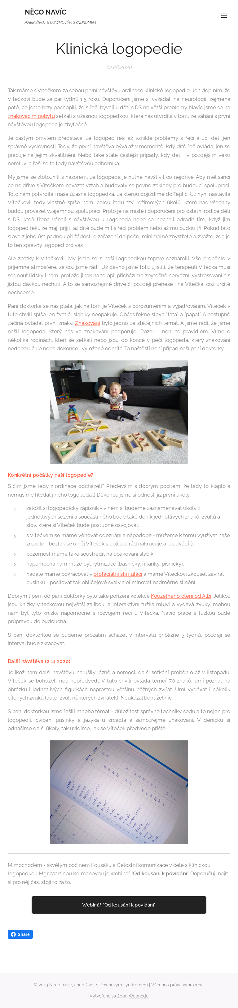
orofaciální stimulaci (118, 574)
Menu (224, 15)
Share (20, 934)
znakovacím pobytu (31, 116)
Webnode (138, 995)
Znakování (87, 323)
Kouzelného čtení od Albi (181, 596)
